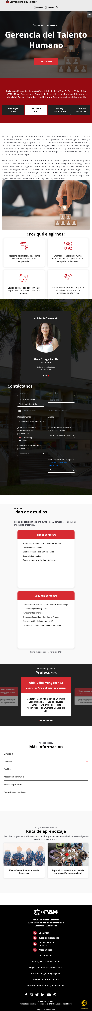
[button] (57, 7)
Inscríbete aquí (36, 110)
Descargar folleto (13, 110)
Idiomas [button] (38, 7)
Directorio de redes (46, 1001)
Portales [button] (49, 7)
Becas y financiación (60, 110)
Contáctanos (46, 61)
